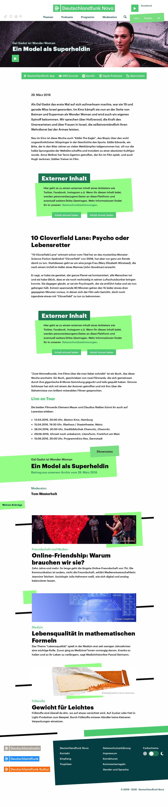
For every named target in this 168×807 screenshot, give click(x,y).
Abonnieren (135, 75)
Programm (87, 17)
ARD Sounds (68, 75)
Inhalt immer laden (101, 215)
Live (136, 18)
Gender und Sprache (116, 769)
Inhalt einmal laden (66, 215)
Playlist (148, 18)
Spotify (88, 75)
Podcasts (67, 17)
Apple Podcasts (110, 75)
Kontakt (65, 753)
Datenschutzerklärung (117, 747)
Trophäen (66, 764)
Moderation (110, 17)
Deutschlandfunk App (39, 75)
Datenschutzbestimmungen (79, 204)
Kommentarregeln (114, 764)
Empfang (65, 758)
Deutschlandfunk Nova (74, 747)
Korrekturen (110, 758)
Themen (48, 17)
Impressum (110, 753)
